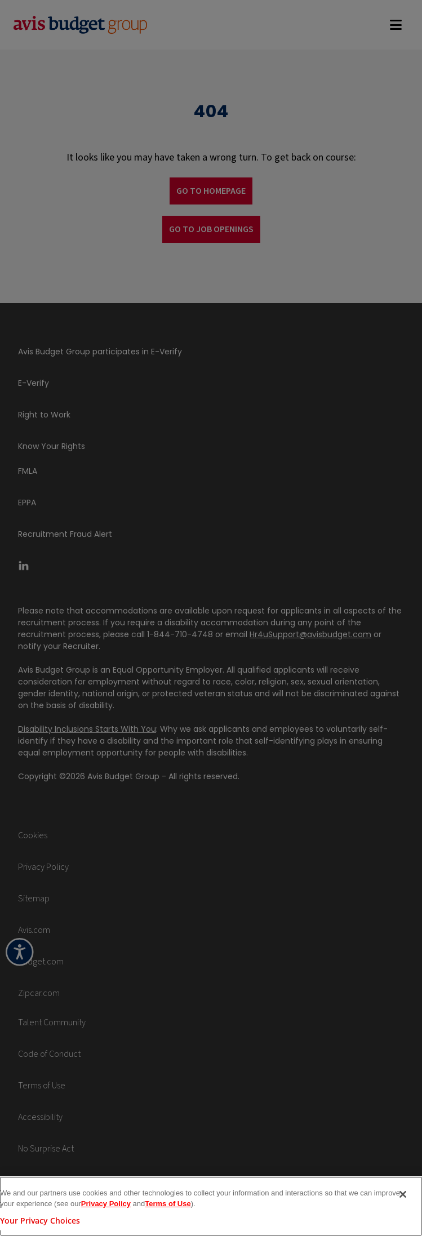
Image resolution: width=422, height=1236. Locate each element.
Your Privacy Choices (40, 1225)
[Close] (402, 1198)
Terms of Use (167, 1208)
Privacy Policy (106, 1208)
